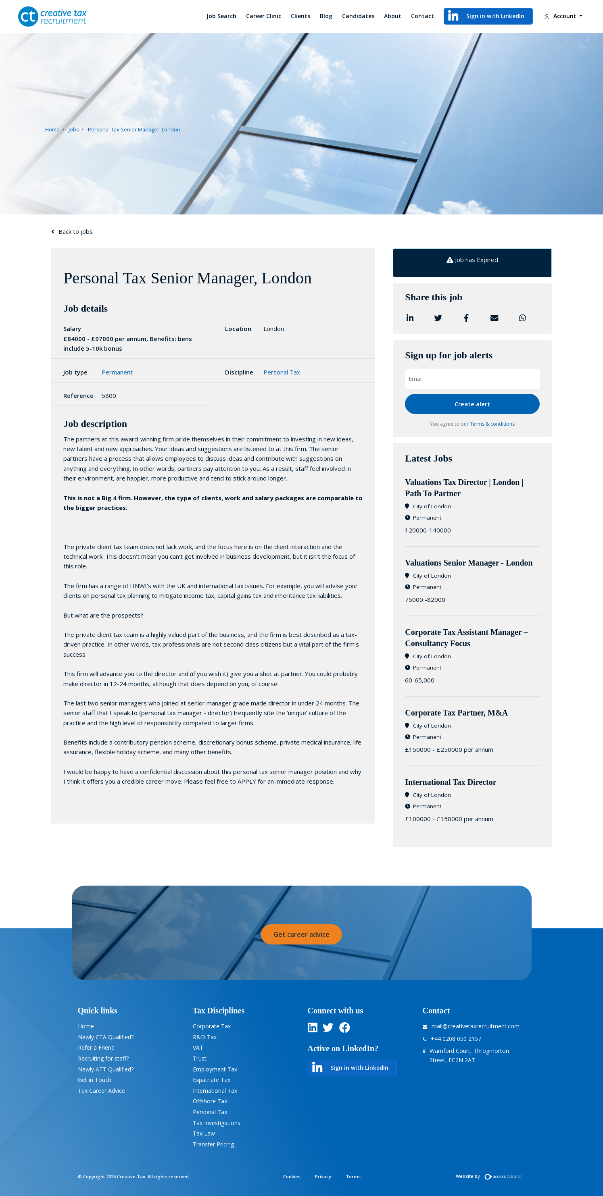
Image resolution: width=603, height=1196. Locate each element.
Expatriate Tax (211, 1080)
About (392, 16)
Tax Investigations (216, 1123)
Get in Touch (94, 1080)
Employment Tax (215, 1069)
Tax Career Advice (101, 1090)
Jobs (74, 129)
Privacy (323, 1176)
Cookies (291, 1176)
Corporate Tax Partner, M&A (457, 712)
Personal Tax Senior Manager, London (134, 129)
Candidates (358, 16)
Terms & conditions (492, 423)
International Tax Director (450, 782)
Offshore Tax (210, 1101)
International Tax (215, 1090)
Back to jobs (75, 231)
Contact (422, 16)
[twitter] (328, 1029)
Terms (353, 1176)
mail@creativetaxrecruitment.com (476, 1026)
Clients (300, 16)
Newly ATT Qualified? (106, 1069)
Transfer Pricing (213, 1144)
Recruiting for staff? (103, 1058)
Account (560, 17)
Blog (326, 16)
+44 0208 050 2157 (456, 1038)
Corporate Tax (212, 1026)
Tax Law (204, 1133)
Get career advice (301, 934)
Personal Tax (281, 372)
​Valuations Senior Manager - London (468, 562)
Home (52, 129)
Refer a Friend (96, 1047)
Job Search (221, 16)
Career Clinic (263, 16)
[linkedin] (312, 1029)
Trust (200, 1058)
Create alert (472, 404)
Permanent (117, 372)
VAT (198, 1047)
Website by (491, 1176)
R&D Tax (205, 1037)
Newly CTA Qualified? (106, 1037)
